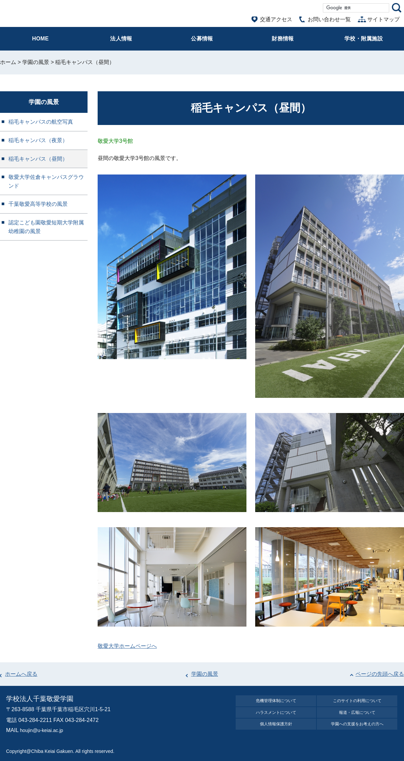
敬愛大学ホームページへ (127, 646)
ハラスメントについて (276, 716)
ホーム (8, 62)
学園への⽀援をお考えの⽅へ (357, 730)
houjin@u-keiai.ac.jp (44, 730)
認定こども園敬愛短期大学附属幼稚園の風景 (46, 227)
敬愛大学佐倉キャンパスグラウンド (46, 181)
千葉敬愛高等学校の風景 (38, 204)
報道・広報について (357, 716)
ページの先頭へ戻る (380, 674)
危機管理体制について (276, 702)
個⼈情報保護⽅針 (276, 730)
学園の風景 (35, 62)
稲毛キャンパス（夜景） (38, 140)
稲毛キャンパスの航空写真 (40, 122)
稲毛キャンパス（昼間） (38, 159)
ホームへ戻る (21, 674)
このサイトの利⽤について (357, 702)
